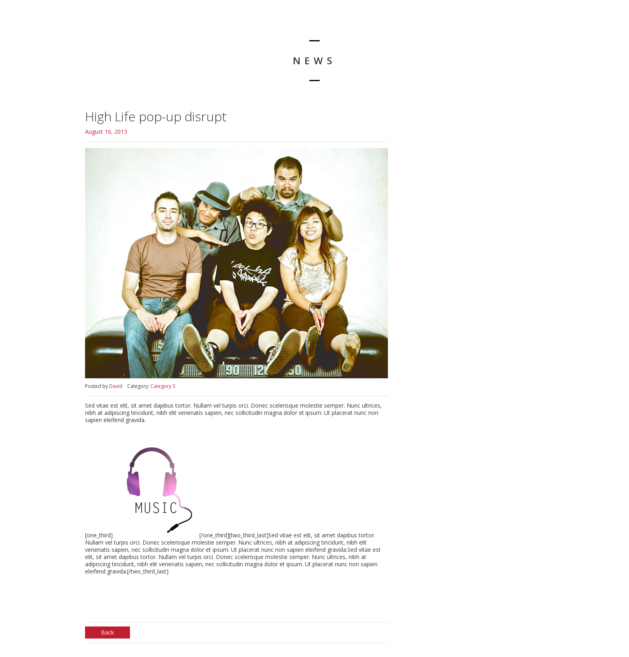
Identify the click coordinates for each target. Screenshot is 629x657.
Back (107, 632)
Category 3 (162, 386)
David (115, 386)
